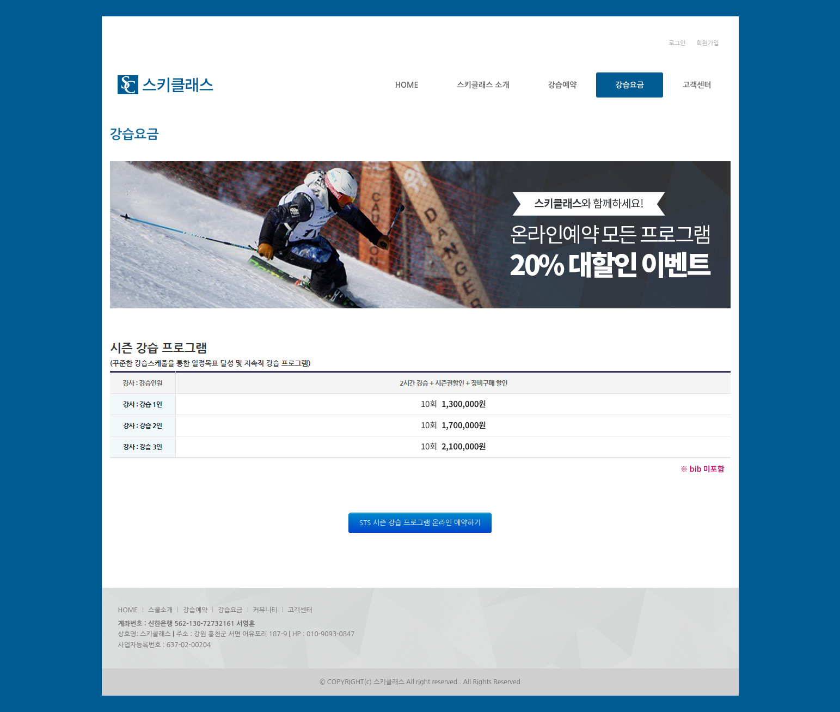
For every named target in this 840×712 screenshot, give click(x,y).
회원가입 (707, 43)
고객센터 (697, 85)
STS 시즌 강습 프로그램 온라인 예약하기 (420, 522)
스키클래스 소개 (483, 85)
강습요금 (629, 85)
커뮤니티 (265, 610)
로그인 (677, 43)
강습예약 (562, 85)
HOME (407, 85)
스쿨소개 (160, 610)
